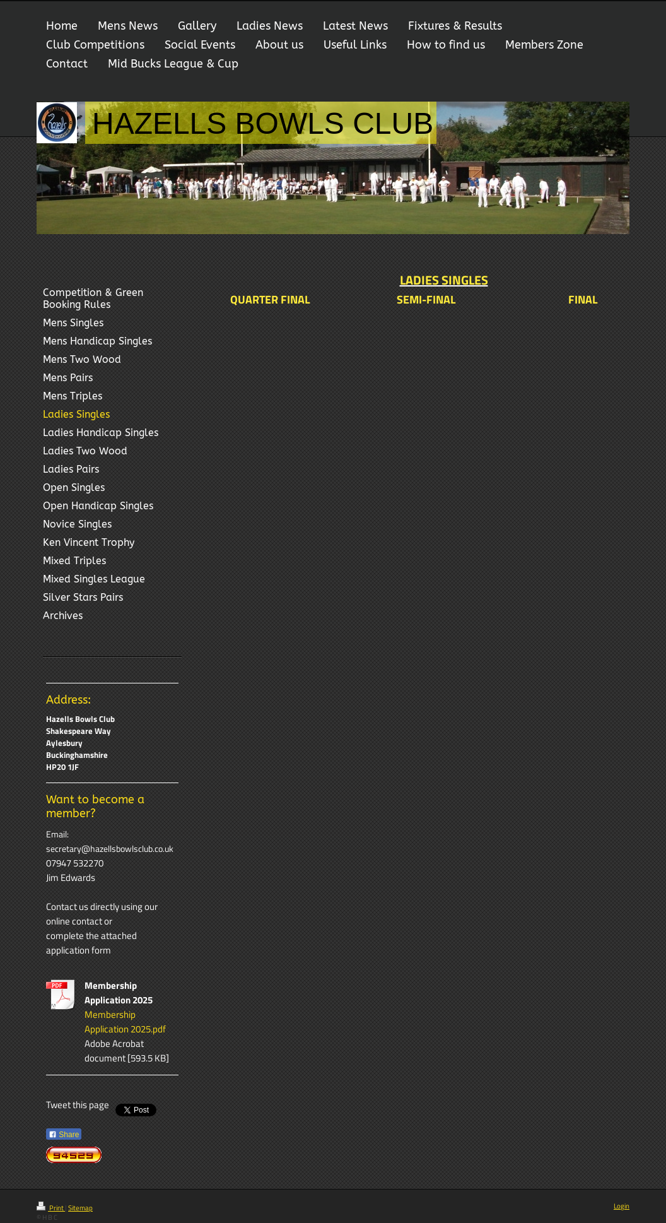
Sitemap (80, 1208)
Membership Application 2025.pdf (125, 1021)
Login (621, 1206)
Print (51, 1208)
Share (64, 1134)
